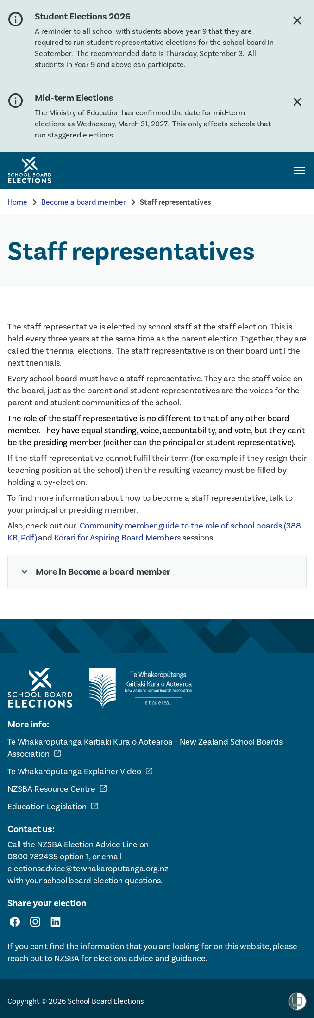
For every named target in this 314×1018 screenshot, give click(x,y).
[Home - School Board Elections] (39, 688)
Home (17, 202)
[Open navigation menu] (299, 170)
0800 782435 (32, 856)
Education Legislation (53, 806)
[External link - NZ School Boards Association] (143, 688)
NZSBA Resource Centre (57, 789)
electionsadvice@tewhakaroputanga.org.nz (87, 868)
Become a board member (83, 202)
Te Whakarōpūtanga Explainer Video (80, 771)
